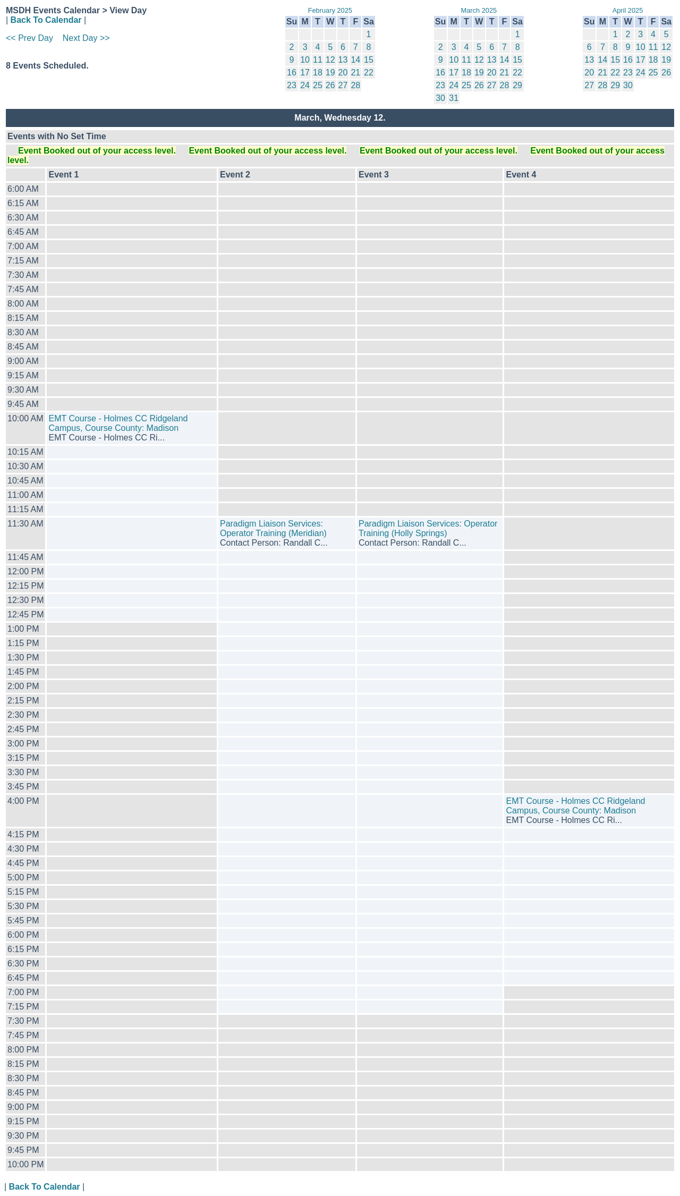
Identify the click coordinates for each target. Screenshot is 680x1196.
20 (343, 72)
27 (343, 85)
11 (317, 59)
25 (317, 85)
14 (355, 59)
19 (330, 72)
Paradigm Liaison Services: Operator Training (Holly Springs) (428, 528)
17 (305, 72)
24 (305, 85)
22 (368, 72)
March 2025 (479, 10)
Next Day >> (86, 38)
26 (330, 85)
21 (355, 72)
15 (368, 59)
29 (517, 85)
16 (291, 72)
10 (305, 59)
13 (343, 59)
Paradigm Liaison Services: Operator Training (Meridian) (273, 528)
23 (291, 85)
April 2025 (628, 10)
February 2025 (330, 10)
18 (317, 72)
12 (330, 59)
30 (440, 98)
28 (355, 85)
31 (453, 98)
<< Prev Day (29, 38)
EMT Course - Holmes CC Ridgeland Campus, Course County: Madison (118, 423)
